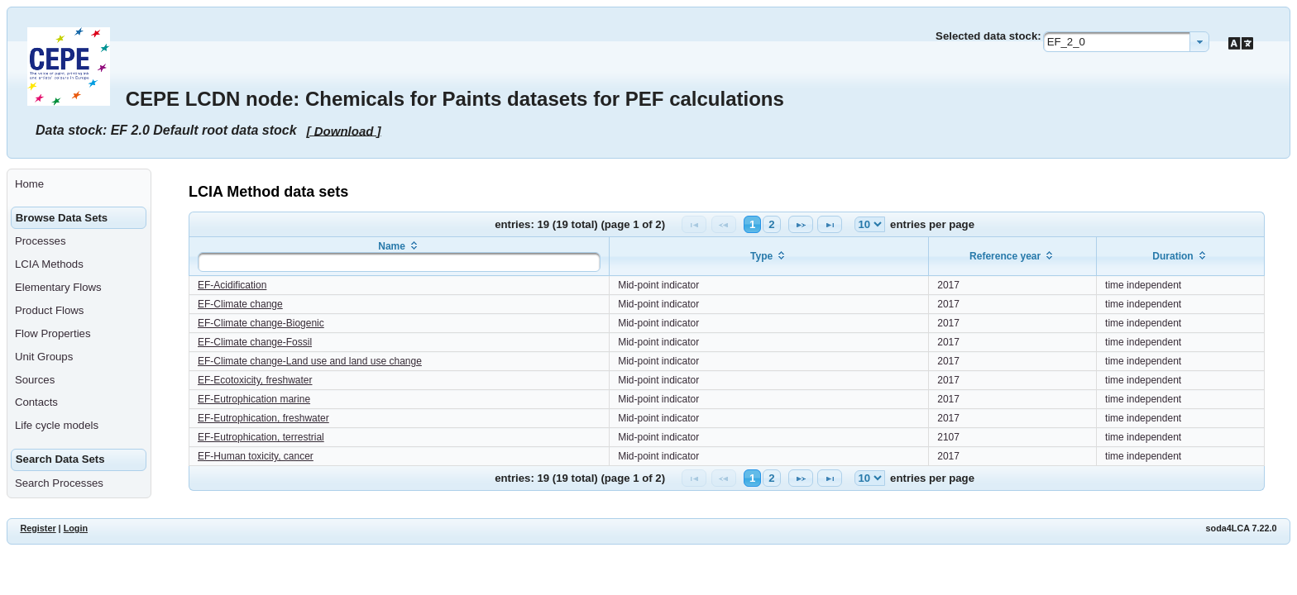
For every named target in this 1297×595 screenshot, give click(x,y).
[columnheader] (399, 256)
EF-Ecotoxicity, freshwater (255, 380)
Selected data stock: (988, 36)
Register (37, 528)
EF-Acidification (232, 285)
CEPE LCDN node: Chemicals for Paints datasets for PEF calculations (455, 99)
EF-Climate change (240, 304)
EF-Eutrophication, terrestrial (261, 437)
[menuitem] (79, 184)
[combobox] (1126, 41)
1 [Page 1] (752, 224)
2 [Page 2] (771, 224)
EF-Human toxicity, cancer (255, 456)
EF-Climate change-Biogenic (261, 323)
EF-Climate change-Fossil (255, 342)
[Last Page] (829, 224)
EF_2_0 (1066, 42)
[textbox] (399, 262)
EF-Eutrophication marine (254, 399)
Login (76, 528)
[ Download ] (344, 130)
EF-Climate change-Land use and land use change (310, 361)
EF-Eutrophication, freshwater (263, 418)
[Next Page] (800, 224)
